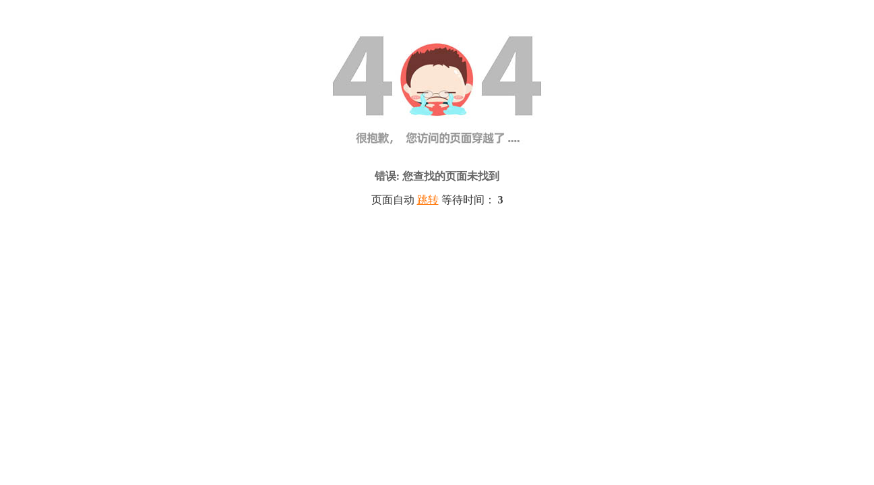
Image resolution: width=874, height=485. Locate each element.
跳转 (428, 199)
